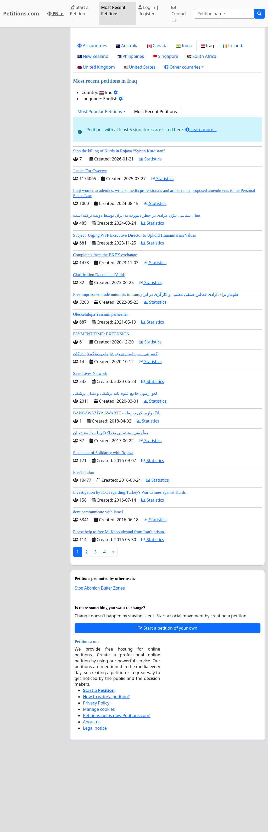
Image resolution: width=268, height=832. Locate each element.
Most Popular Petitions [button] (99, 185)
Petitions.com (21, 13)
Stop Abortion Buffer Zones (100, 661)
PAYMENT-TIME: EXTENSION (101, 407)
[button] (184, 140)
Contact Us (179, 14)
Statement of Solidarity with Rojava (103, 526)
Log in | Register (148, 10)
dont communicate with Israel (98, 585)
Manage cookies (99, 782)
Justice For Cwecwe (90, 244)
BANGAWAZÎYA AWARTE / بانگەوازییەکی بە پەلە (116, 486)
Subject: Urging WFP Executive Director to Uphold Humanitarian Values (134, 308)
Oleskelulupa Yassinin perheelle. (100, 387)
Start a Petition (79, 10)
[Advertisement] (167, 72)
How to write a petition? (106, 770)
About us (91, 795)
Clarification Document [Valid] (99, 348)
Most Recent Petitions (113, 10)
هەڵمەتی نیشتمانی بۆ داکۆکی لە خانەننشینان (110, 506)
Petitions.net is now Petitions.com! (116, 789)
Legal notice (95, 801)
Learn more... (201, 203)
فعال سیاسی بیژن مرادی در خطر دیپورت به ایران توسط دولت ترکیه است (136, 288)
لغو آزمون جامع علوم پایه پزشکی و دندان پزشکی (115, 466)
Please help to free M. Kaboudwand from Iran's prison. (119, 605)
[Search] (224, 14)
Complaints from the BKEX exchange (105, 328)
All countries (92, 119)
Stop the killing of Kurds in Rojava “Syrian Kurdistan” (119, 224)
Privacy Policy (96, 776)
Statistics (150, 232)
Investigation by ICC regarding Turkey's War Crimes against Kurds (129, 565)
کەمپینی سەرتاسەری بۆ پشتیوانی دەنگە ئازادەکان (115, 427)
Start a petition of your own (167, 701)
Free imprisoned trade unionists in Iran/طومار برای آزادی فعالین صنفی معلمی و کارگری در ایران (155, 367)
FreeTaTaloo (83, 545)
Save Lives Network (90, 447)
